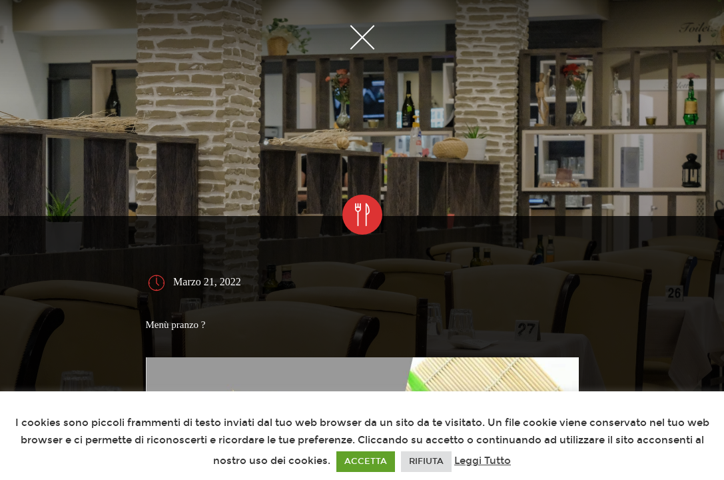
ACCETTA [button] (365, 461)
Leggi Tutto (482, 461)
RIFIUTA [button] (426, 461)
